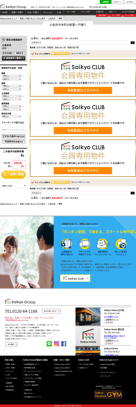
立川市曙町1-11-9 (111, 316)
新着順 (50, 47)
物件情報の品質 (29, 368)
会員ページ (113, 12)
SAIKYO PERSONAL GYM (63, 371)
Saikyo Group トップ (8, 18)
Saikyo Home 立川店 (62, 364)
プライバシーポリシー (108, 372)
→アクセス (108, 322)
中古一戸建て (33, 12)
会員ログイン (118, 2)
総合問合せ (130, 2)
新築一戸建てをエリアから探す (32, 18)
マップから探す (11, 378)
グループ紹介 (71, 12)
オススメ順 (40, 47)
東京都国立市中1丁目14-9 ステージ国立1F (114, 336)
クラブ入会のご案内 (86, 364)
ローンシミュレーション (32, 371)
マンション (48, 12)
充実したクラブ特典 (31, 375)
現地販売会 (10, 390)
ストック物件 (116, 15)
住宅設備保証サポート (32, 364)
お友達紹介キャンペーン (32, 397)
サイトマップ (105, 376)
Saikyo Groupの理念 (108, 364)
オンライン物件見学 (31, 385)
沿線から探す (7, 185)
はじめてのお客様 (128, 12)
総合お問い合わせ (50, 311)
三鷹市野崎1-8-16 (111, 355)
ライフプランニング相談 (32, 378)
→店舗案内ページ (111, 319)
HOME (5, 12)
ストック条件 (129, 15)
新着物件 (9, 383)
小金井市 (51, 18)
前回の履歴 (102, 15)
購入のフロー (29, 393)
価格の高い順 (73, 47)
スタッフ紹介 (85, 12)
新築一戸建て (17, 12)
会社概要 (11, 344)
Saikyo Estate (60, 375)
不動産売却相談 (29, 381)
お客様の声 (99, 12)
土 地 (59, 12)
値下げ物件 (10, 386)
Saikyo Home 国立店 (62, 368)
